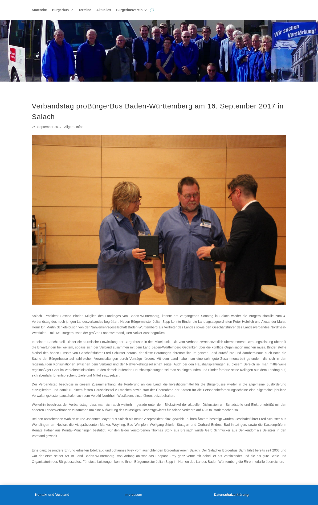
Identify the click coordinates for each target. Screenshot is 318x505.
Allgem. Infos (73, 127)
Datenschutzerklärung (231, 495)
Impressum (133, 495)
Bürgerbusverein (129, 10)
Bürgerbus (60, 10)
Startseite (39, 10)
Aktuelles (103, 10)
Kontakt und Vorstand (52, 495)
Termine (85, 10)
